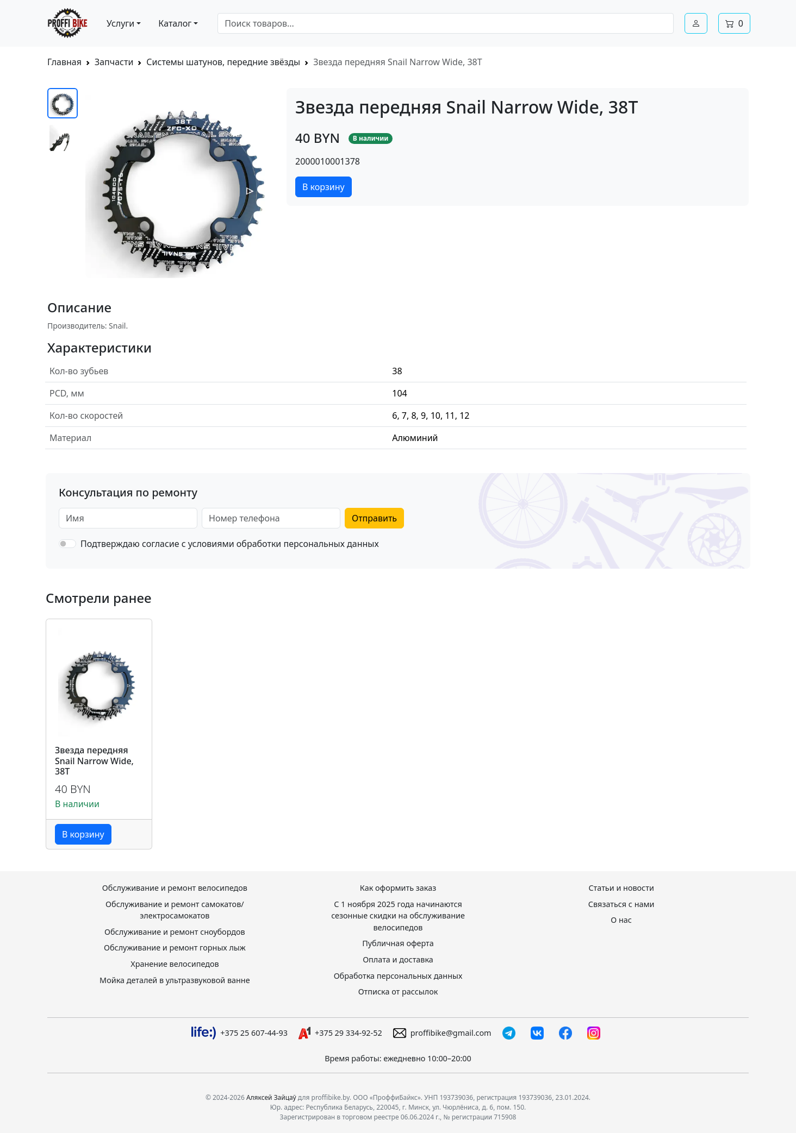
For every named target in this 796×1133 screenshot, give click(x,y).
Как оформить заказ (398, 888)
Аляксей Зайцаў (271, 1097)
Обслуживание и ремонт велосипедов (174, 888)
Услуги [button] (120, 23)
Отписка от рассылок (398, 991)
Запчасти (114, 62)
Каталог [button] (174, 23)
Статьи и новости (621, 888)
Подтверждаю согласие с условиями (229, 544)
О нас (621, 920)
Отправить (374, 518)
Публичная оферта (398, 943)
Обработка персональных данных (398, 976)
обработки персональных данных (308, 544)
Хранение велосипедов (174, 964)
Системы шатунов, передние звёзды (223, 62)
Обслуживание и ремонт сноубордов (174, 932)
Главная (64, 62)
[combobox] (445, 23)
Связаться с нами (621, 904)
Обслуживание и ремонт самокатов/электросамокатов (174, 910)
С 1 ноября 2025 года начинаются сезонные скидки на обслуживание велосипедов (398, 916)
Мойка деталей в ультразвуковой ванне (175, 980)
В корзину (323, 187)
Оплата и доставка (398, 959)
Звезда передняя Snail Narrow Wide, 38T (94, 761)
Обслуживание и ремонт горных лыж (175, 947)
